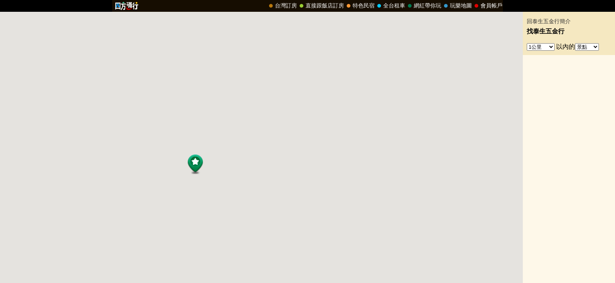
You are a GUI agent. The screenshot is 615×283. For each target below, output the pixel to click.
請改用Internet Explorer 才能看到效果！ (307, 6)
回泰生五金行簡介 (549, 21)
